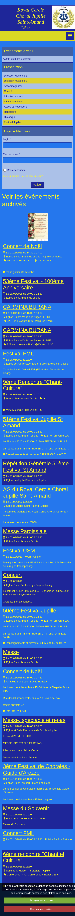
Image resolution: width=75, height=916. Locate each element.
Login (6, 139)
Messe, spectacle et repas (34, 720)
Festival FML (18, 354)
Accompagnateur (13, 85)
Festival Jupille (12, 122)
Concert (12, 575)
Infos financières (13, 101)
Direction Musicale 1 (15, 75)
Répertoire (10, 111)
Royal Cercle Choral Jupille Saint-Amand (31, 16)
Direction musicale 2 (15, 80)
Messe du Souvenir (26, 808)
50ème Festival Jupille (29, 611)
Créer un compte (11, 176)
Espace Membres (17, 131)
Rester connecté (14, 170)
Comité (8, 91)
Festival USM (19, 551)
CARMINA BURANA (27, 307)
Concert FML (18, 833)
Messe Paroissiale (25, 531)
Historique (10, 116)
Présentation (13, 67)
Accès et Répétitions (15, 106)
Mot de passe (10, 154)
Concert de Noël (22, 246)
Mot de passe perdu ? (32, 176)
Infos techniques (13, 96)
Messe (11, 652)
